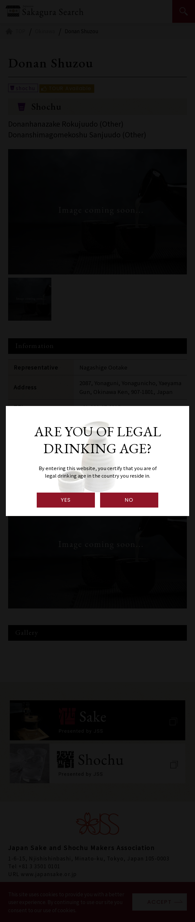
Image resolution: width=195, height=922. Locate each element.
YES (66, 500)
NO (129, 500)
